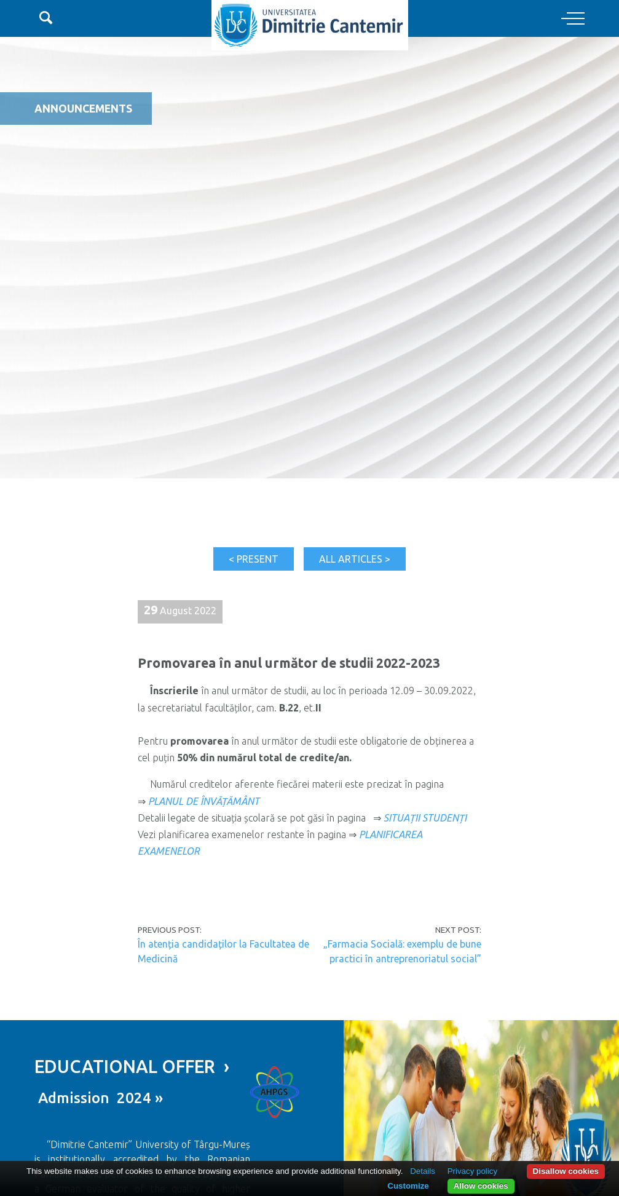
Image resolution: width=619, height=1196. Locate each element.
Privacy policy (472, 1171)
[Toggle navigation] (573, 19)
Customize (407, 1185)
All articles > (354, 558)
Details (422, 1171)
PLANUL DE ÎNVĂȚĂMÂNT (203, 801)
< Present (253, 558)
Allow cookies (481, 1185)
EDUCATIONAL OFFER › (131, 1066)
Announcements (83, 108)
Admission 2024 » (98, 1098)
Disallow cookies (566, 1171)
